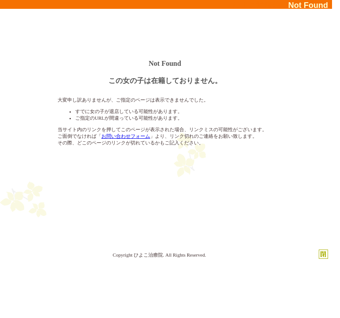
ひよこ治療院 (148, 254)
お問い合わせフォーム (125, 136)
